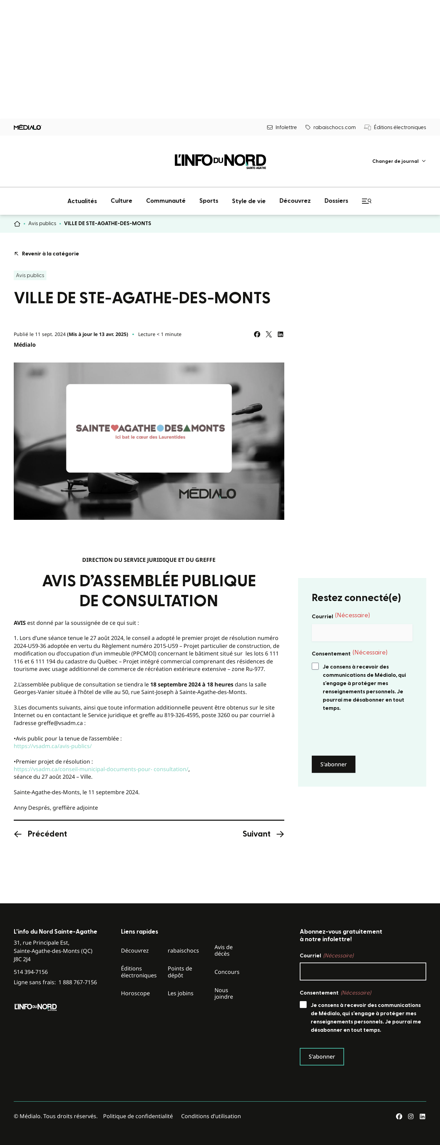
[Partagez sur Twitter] (269, 334)
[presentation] (364, 734)
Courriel (341, 615)
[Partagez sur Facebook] (257, 334)
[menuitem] (399, 161)
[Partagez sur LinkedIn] (280, 334)
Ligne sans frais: (55, 982)
